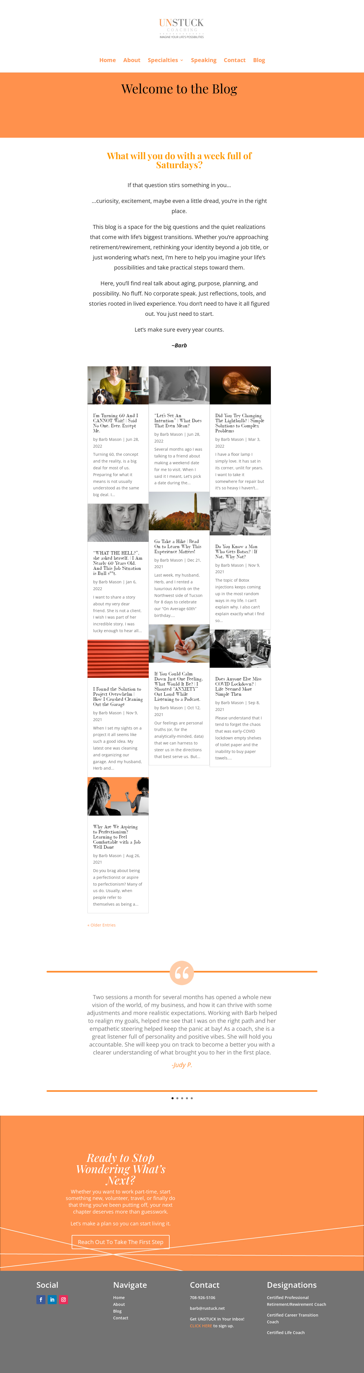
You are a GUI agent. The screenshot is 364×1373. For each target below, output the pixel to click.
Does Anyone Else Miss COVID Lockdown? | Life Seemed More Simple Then (238, 686)
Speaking (203, 61)
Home (107, 61)
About (132, 61)
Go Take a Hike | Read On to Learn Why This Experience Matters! (177, 546)
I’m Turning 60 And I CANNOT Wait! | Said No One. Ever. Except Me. (115, 423)
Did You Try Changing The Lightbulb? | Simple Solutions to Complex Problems (239, 423)
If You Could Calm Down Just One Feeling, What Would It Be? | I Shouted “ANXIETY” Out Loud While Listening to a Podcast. (178, 686)
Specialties (163, 61)
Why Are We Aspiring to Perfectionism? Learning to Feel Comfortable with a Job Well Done (117, 837)
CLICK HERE (201, 1325)
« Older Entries (101, 925)
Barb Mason (110, 439)
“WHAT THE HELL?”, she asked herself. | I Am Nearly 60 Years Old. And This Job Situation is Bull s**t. (117, 563)
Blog (259, 61)
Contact (235, 61)
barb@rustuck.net (207, 1308)
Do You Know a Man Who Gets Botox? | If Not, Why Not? (236, 551)
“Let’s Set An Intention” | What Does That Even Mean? (177, 420)
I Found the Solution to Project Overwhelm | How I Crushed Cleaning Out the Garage (118, 696)
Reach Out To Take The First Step (120, 1242)
